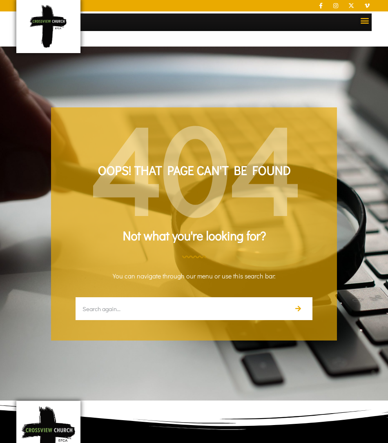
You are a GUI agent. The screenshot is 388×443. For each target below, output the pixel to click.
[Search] (297, 308)
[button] (365, 20)
